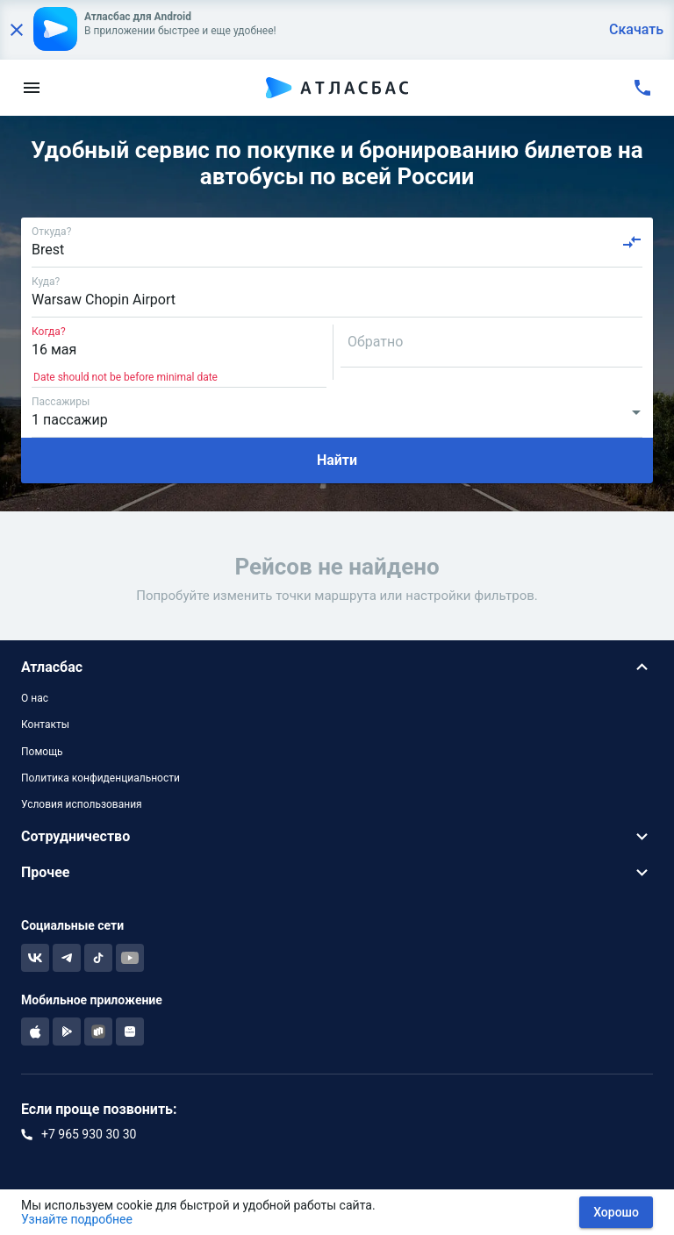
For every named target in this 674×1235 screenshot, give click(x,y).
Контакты (45, 724)
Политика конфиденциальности (100, 778)
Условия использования (81, 804)
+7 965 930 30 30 (88, 1134)
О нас (34, 698)
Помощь (42, 752)
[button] (337, 667)
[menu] (32, 88)
